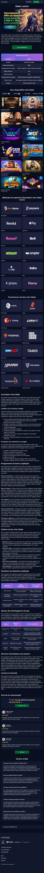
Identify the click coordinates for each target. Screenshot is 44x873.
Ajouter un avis (22, 705)
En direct (17, 93)
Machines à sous (38, 93)
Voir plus (22, 752)
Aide (2, 855)
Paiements (3, 858)
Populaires (6, 93)
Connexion (28, 1)
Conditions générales (6, 847)
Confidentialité (4, 852)
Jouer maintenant (22, 47)
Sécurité (3, 860)
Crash (27, 93)
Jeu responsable (5, 849)
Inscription (36, 1)
